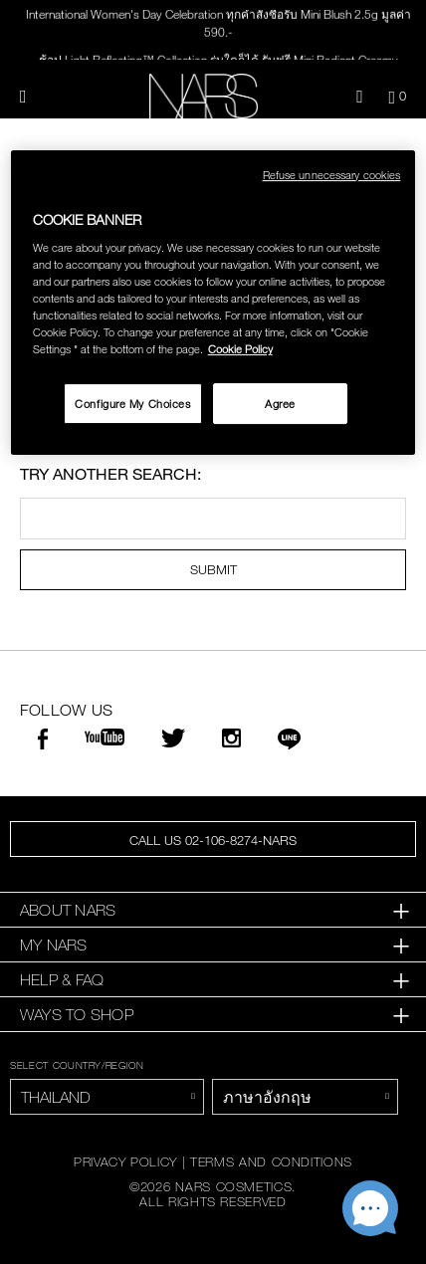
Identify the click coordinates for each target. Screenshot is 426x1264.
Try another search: (110, 474)
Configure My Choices (132, 403)
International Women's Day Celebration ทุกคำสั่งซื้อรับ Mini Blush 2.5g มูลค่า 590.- (218, 24)
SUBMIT (213, 569)
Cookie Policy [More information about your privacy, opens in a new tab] (240, 349)
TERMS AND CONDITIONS (271, 1161)
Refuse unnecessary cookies (332, 174)
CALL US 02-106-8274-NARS (213, 840)
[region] (213, 303)
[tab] (213, 910)
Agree (280, 403)
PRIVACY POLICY (125, 1161)
